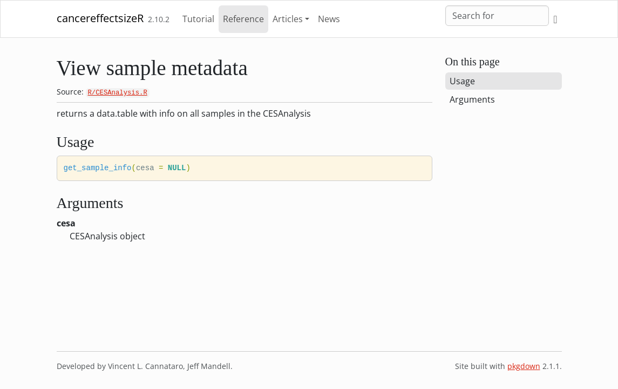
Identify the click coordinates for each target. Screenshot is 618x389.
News (329, 19)
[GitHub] (555, 19)
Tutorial (198, 19)
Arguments (472, 99)
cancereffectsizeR (100, 18)
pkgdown (523, 366)
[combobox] (497, 15)
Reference (243, 19)
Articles (288, 19)
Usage (462, 81)
